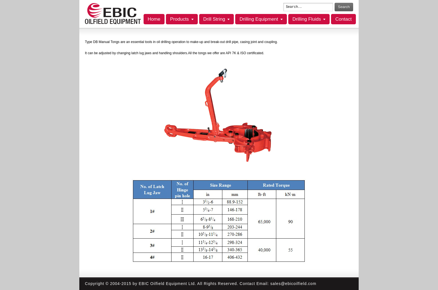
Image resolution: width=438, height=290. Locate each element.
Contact (343, 19)
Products (179, 19)
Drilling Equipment (258, 19)
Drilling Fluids (306, 19)
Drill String (214, 19)
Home (154, 19)
